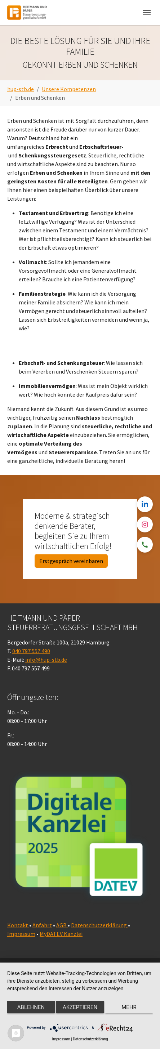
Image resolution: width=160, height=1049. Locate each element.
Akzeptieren (80, 1007)
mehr (129, 1007)
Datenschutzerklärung (99, 925)
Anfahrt (42, 925)
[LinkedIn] (145, 504)
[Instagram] (145, 524)
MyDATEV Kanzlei (61, 933)
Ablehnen (31, 1007)
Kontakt (18, 925)
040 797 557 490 (31, 651)
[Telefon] (145, 545)
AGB (62, 925)
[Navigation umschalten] (147, 12)
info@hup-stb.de (46, 659)
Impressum (21, 933)
